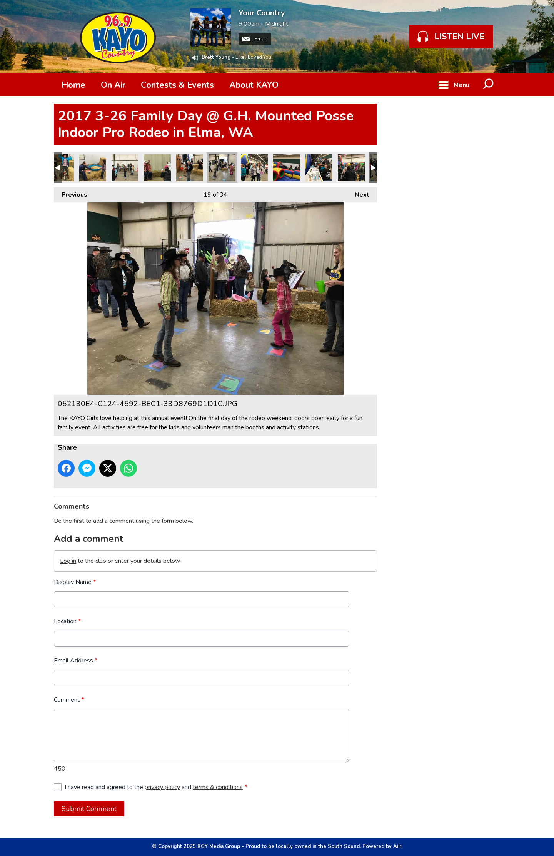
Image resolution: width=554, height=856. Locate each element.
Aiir (397, 846)
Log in (68, 561)
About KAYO (254, 85)
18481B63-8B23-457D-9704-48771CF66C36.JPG (286, 167)
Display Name (75, 582)
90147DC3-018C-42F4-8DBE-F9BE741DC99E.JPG (157, 167)
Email (254, 39)
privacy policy (162, 787)
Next (358, 193)
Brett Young (216, 57)
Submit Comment (89, 808)
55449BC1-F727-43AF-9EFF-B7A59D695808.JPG (189, 167)
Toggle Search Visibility (488, 84)
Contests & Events (177, 85)
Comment (69, 700)
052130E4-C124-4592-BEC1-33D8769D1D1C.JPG (222, 167)
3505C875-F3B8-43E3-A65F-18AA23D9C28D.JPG (351, 167)
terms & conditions (218, 787)
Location (67, 621)
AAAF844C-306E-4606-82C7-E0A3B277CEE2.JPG (125, 167)
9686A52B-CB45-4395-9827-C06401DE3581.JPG (318, 167)
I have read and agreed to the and (156, 787)
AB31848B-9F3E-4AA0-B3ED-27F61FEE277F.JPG (92, 167)
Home (73, 85)
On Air (113, 85)
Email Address (76, 660)
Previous (70, 193)
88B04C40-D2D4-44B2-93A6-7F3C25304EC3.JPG (254, 167)
